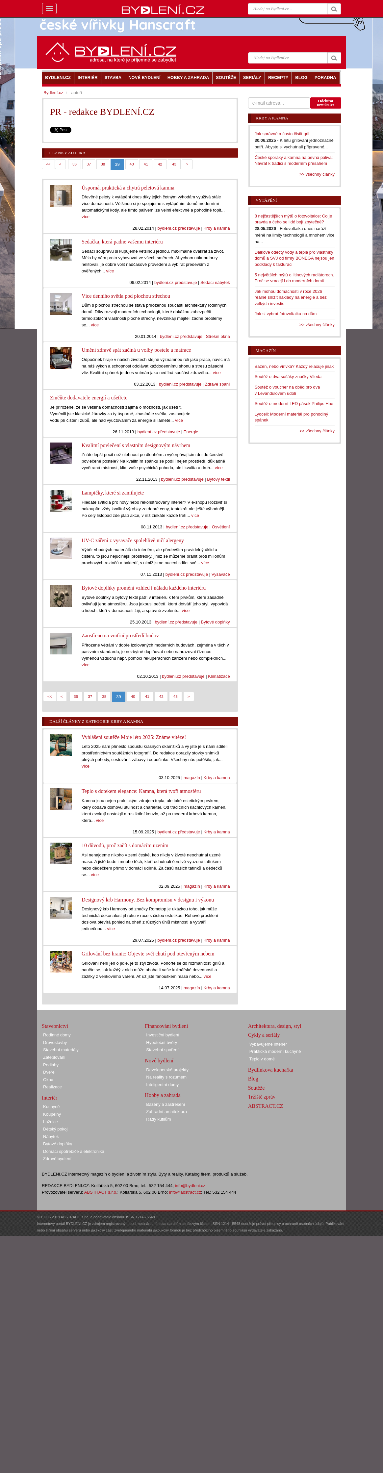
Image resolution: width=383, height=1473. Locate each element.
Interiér (49, 1098)
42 (160, 164)
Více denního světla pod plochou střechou (126, 296)
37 (89, 164)
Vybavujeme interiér (268, 1044)
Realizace (52, 1086)
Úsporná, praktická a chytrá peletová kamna (128, 187)
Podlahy (51, 1064)
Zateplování (54, 1057)
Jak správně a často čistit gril (282, 133)
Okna (48, 1079)
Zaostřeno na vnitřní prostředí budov (120, 635)
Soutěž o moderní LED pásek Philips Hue (294, 403)
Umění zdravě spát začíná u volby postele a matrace (136, 350)
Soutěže (256, 1088)
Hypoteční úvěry (161, 1042)
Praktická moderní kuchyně (275, 1051)
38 (103, 164)
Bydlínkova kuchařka (270, 1070)
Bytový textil (218, 479)
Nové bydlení (159, 1060)
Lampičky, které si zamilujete (113, 492)
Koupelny (52, 1114)
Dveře (49, 1072)
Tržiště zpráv (261, 1097)
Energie (191, 431)
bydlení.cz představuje (178, 228)
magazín (192, 777)
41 (146, 164)
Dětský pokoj (55, 1129)
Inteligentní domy (162, 1084)
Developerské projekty (167, 1069)
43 (174, 164)
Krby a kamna (216, 228)
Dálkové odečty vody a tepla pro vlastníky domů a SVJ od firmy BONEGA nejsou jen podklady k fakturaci (294, 258)
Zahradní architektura (166, 1111)
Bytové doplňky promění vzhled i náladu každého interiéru (144, 588)
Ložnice (50, 1121)
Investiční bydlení (162, 1034)
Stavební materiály (61, 1049)
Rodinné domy (57, 1034)
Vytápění (266, 200)
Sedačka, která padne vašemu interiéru (122, 241)
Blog (253, 1078)
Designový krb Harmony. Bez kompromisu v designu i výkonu (148, 899)
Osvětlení (221, 526)
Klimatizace (219, 676)
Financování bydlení (166, 1026)
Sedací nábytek (215, 282)
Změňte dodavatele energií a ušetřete (88, 397)
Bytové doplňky (215, 622)
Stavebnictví (55, 1026)
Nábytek (51, 1136)
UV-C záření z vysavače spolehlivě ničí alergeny (133, 540)
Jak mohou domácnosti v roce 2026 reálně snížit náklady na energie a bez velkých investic (291, 297)
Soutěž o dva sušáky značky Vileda (288, 376)
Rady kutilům (158, 1119)
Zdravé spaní (217, 384)
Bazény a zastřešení (165, 1104)
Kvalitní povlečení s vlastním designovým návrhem (136, 445)
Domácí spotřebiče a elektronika (73, 1151)
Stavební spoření (162, 1049)
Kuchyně (51, 1106)
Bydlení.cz (53, 92)
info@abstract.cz (185, 1192)
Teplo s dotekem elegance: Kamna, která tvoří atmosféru (141, 791)
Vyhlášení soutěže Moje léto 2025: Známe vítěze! (134, 737)
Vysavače (221, 574)
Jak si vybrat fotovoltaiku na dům (286, 313)
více (85, 216)
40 (132, 164)
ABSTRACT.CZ (265, 1106)
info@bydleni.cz (190, 1185)
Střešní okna (218, 336)
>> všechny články (317, 174)
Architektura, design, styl (274, 1026)
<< (48, 164)
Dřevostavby (55, 1042)
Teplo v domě (262, 1058)
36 (74, 164)
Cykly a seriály (264, 1035)
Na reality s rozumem (166, 1077)
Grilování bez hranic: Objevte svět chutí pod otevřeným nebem (148, 953)
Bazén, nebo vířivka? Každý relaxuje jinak (294, 366)
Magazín (266, 350)
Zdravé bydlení (57, 1158)
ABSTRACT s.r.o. (100, 1192)
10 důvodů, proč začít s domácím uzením (125, 845)
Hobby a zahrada (162, 1095)
